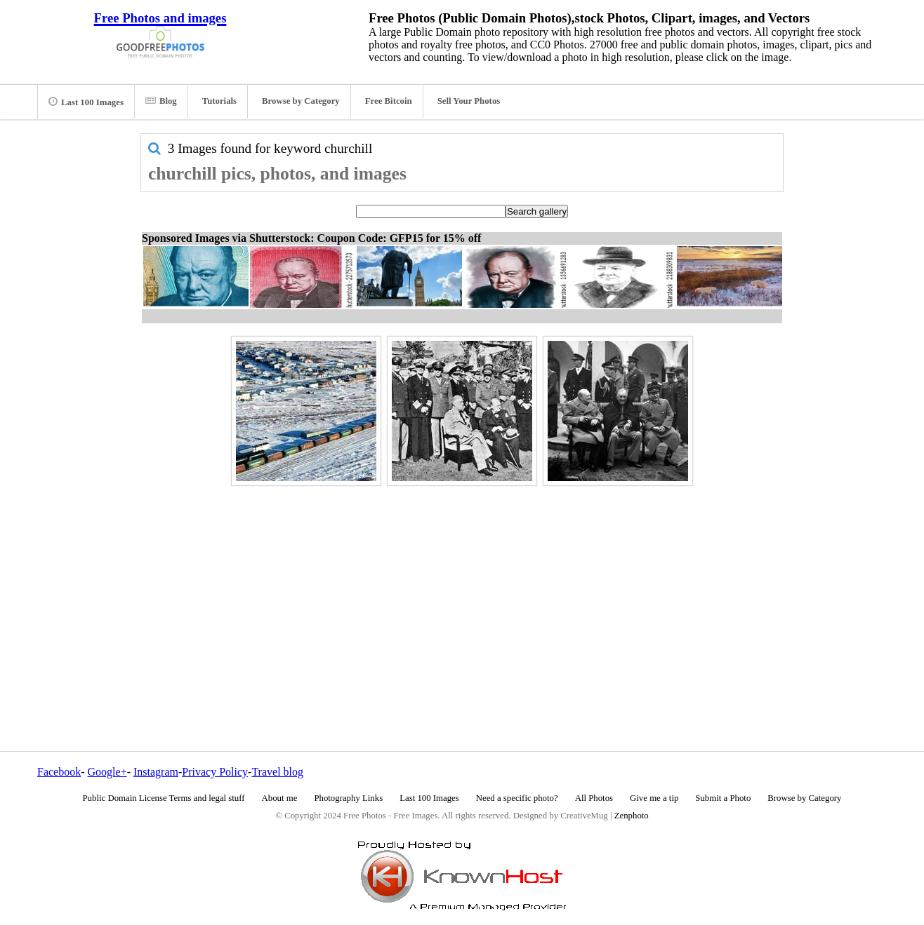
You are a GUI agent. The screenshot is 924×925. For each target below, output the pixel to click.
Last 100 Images (86, 101)
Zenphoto (631, 816)
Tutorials (219, 101)
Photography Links (348, 798)
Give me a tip (654, 798)
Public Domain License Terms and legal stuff (164, 798)
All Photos (594, 798)
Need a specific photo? (517, 798)
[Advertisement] (462, 588)
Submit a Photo (723, 798)
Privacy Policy (215, 772)
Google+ (107, 772)
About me (280, 798)
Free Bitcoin (388, 101)
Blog (161, 101)
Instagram (155, 772)
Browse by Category (301, 101)
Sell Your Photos (469, 101)
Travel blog (277, 772)
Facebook (59, 772)
